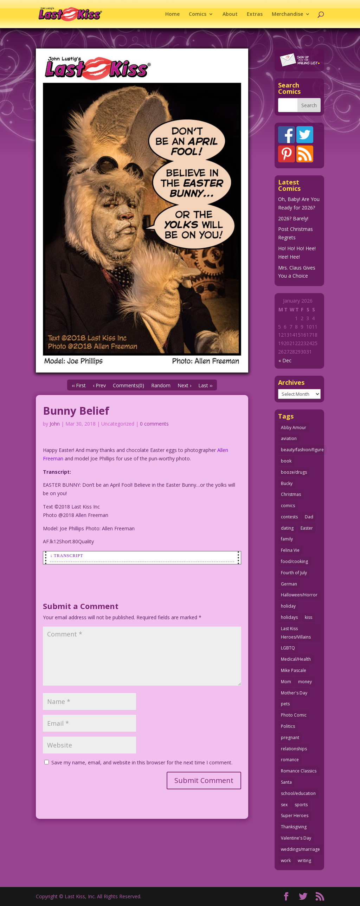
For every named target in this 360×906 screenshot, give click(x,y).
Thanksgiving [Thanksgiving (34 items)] (294, 827)
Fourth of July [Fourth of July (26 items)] (294, 573)
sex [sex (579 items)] (284, 805)
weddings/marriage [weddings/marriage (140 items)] (300, 849)
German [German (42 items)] (289, 584)
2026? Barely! (293, 218)
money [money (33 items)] (305, 682)
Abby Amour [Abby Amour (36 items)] (293, 428)
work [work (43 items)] (286, 860)
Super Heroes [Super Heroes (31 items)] (294, 815)
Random (161, 385)
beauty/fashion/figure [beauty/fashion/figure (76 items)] (302, 450)
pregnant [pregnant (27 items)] (290, 737)
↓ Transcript (66, 555)
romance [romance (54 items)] (290, 760)
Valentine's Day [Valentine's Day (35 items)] (296, 838)
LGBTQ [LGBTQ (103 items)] (288, 648)
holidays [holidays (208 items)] (289, 617)
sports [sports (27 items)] (301, 805)
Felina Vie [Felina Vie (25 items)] (290, 550)
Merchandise (287, 14)
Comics (197, 14)
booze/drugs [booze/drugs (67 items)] (294, 472)
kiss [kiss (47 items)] (308, 617)
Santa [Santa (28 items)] (286, 782)
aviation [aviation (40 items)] (289, 438)
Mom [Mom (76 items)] (286, 682)
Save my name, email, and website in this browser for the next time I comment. (141, 762)
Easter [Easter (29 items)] (307, 528)
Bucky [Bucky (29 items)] (286, 483)
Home (172, 14)
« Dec (284, 360)
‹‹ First (79, 385)
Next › (184, 385)
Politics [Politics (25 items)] (288, 726)
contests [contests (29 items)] (289, 517)
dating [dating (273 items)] (287, 528)
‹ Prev (99, 385)
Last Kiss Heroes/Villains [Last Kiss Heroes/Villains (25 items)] (296, 633)
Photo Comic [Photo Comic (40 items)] (294, 715)
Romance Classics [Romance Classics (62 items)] (298, 771)
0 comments (154, 423)
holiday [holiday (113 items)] (288, 606)
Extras (255, 14)
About (230, 14)
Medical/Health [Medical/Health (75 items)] (296, 659)
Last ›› (205, 385)
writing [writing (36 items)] (304, 860)
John (55, 423)
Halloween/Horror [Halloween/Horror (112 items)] (299, 595)
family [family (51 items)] (287, 539)
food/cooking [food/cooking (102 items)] (294, 561)
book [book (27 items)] (286, 461)
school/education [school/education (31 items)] (298, 793)
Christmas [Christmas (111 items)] (291, 494)
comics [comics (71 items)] (288, 506)
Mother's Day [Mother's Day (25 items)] (294, 693)
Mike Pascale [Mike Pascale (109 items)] (293, 670)
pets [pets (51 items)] (285, 704)
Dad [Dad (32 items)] (309, 517)
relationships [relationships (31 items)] (294, 749)
